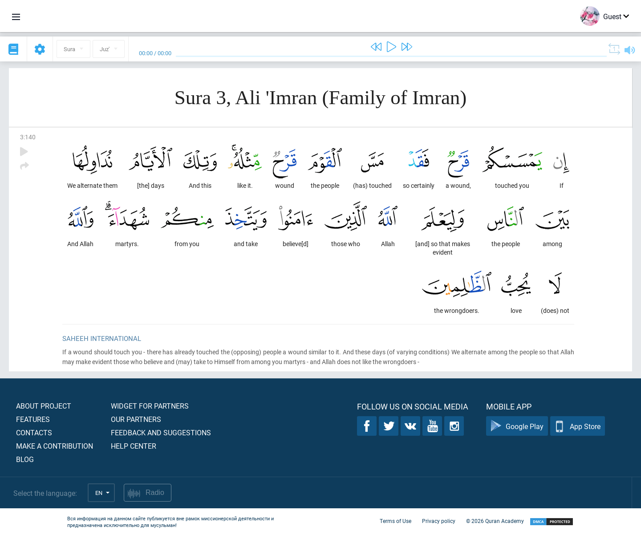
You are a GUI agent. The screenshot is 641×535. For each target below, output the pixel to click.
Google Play (517, 426)
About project (43, 405)
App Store (577, 426)
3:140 (28, 137)
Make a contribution (54, 445)
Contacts (34, 432)
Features (33, 419)
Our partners (136, 419)
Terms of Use (395, 520)
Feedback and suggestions (161, 432)
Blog (25, 459)
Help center (133, 445)
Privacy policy (438, 520)
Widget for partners (150, 405)
